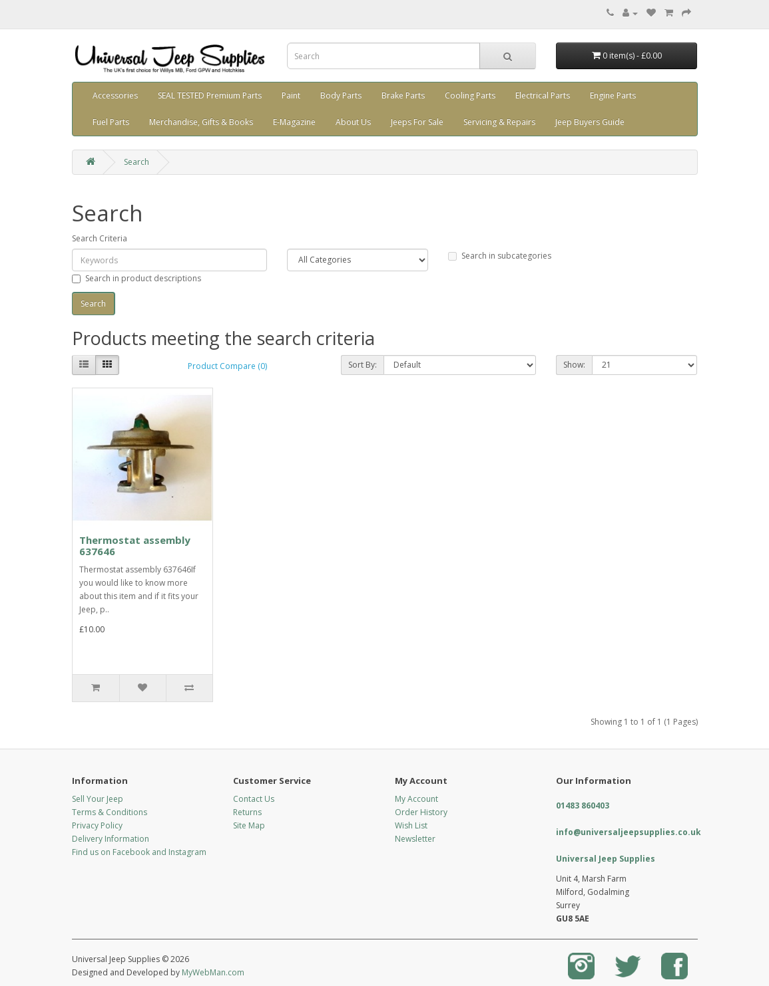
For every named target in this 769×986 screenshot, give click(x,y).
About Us (353, 122)
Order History (421, 812)
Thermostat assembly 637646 (134, 545)
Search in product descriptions (136, 278)
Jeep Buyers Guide (590, 122)
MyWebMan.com (213, 972)
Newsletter (415, 838)
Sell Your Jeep (97, 798)
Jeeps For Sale (417, 122)
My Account (416, 798)
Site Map (249, 825)
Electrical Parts (542, 95)
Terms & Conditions (109, 812)
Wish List (411, 825)
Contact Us (253, 798)
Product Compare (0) (227, 366)
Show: (574, 364)
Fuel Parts (111, 122)
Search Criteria (99, 238)
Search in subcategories (499, 255)
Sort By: (362, 364)
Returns (247, 812)
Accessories (115, 95)
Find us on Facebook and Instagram (139, 852)
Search (136, 162)
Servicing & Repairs (499, 122)
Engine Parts (613, 95)
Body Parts (341, 95)
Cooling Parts (470, 95)
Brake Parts (403, 95)
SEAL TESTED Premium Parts (210, 95)
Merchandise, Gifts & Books (201, 122)
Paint (291, 95)
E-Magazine (294, 122)
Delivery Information (110, 838)
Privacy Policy (97, 825)
